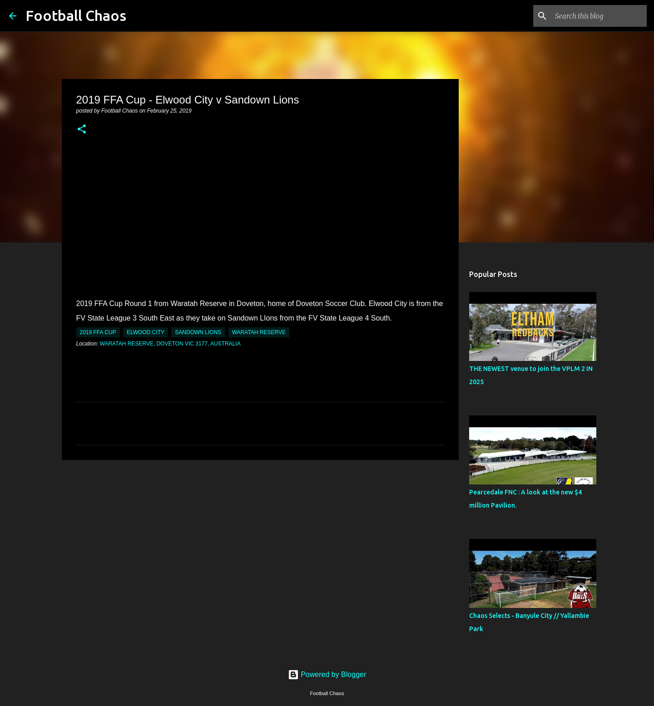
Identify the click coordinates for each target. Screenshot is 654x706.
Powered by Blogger (327, 674)
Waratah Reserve (259, 332)
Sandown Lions (198, 332)
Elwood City (145, 332)
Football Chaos (75, 15)
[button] (81, 129)
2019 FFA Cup (98, 332)
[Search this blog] (599, 16)
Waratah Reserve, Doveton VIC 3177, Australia (170, 344)
